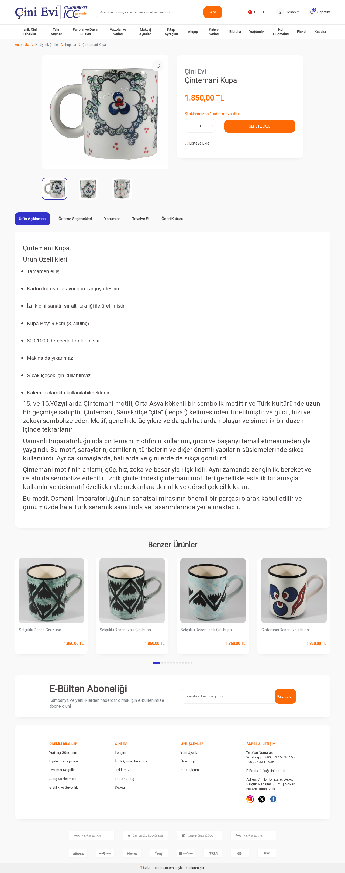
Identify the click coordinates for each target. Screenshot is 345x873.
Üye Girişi (188, 761)
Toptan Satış (124, 779)
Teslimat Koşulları (63, 770)
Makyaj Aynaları (145, 32)
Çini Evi (195, 71)
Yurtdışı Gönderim (63, 753)
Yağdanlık (256, 32)
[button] (156, 663)
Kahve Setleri (214, 32)
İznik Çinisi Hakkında (131, 761)
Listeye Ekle (197, 143)
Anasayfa (22, 45)
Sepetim (121, 787)
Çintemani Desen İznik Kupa (285, 630)
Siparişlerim (190, 770)
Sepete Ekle (259, 126)
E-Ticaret (156, 868)
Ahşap (193, 32)
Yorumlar (112, 219)
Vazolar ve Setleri (118, 32)
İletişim (120, 753)
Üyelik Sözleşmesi (63, 761)
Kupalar (70, 45)
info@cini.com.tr (272, 771)
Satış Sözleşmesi (62, 779)
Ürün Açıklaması (32, 219)
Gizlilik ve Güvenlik (63, 787)
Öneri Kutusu (172, 219)
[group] (105, 112)
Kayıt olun (285, 696)
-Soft (144, 868)
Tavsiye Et (140, 219)
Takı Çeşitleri (56, 32)
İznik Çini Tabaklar (29, 32)
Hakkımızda (124, 770)
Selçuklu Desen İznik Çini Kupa (125, 630)
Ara (213, 12)
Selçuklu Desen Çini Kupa (40, 630)
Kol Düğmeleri (281, 32)
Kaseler (320, 32)
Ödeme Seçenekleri (75, 219)
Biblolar (235, 32)
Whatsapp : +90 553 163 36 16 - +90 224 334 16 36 (270, 759)
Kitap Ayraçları (171, 32)
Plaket (301, 32)
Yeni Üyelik (189, 753)
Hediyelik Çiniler (47, 45)
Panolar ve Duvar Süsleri (85, 32)
